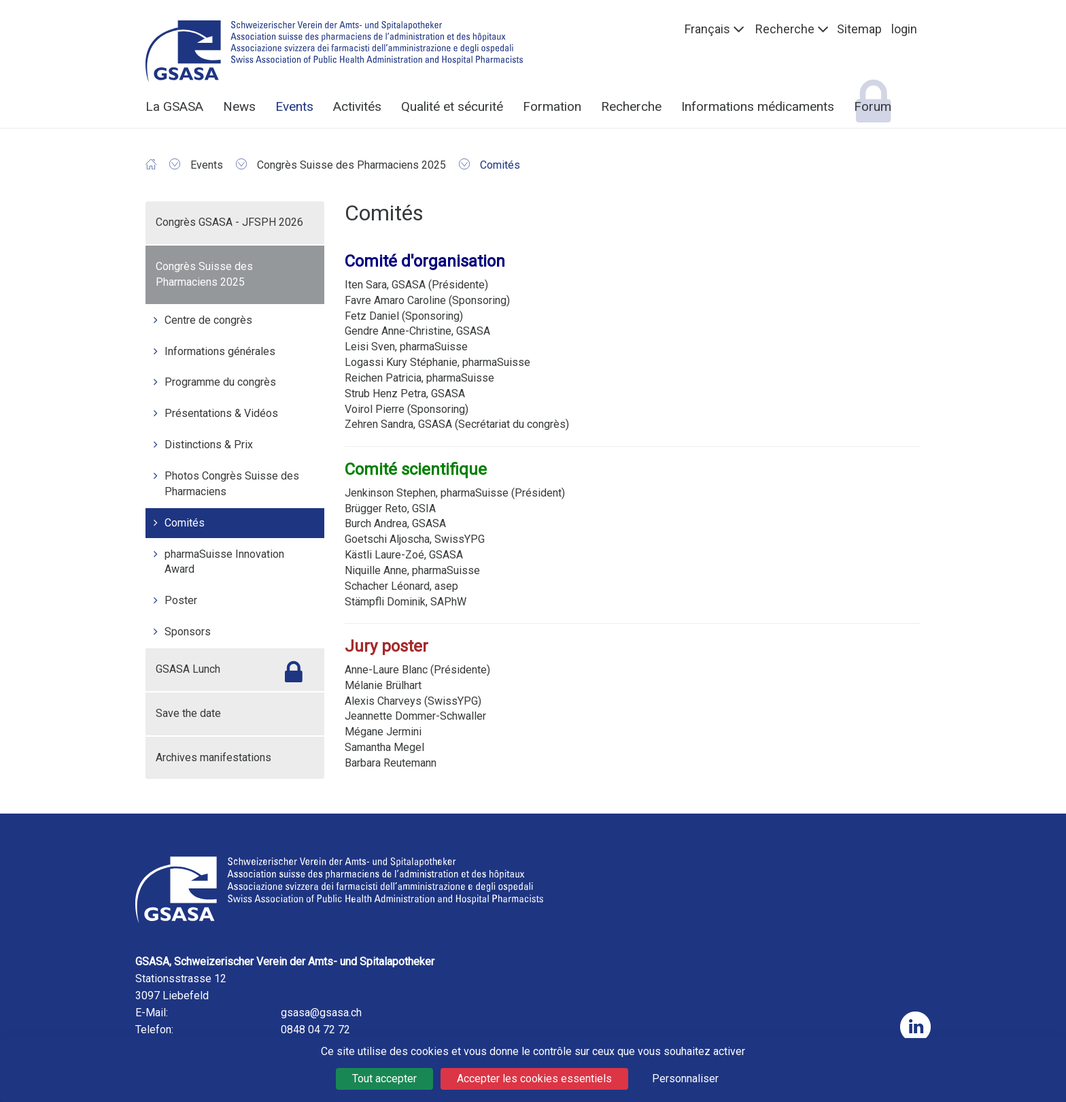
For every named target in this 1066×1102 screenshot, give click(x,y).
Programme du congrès (220, 381)
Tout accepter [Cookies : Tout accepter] (384, 1078)
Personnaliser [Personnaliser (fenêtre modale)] (685, 1078)
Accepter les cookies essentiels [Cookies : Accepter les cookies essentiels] (534, 1078)
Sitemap (859, 29)
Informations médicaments (757, 106)
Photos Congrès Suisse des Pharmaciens (232, 483)
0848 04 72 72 (315, 1029)
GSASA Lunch (188, 669)
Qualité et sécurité (452, 106)
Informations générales (220, 351)
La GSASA (174, 106)
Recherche (784, 29)
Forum (872, 106)
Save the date (188, 713)
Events (294, 106)
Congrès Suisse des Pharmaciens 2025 (204, 274)
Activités (357, 106)
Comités (185, 522)
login (904, 29)
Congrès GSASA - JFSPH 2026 (229, 222)
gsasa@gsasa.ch (321, 1012)
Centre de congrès (208, 320)
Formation (552, 106)
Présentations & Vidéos (221, 413)
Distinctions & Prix (209, 444)
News (239, 106)
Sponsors (188, 631)
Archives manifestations (213, 757)
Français (707, 29)
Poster (181, 600)
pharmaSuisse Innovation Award (224, 562)
